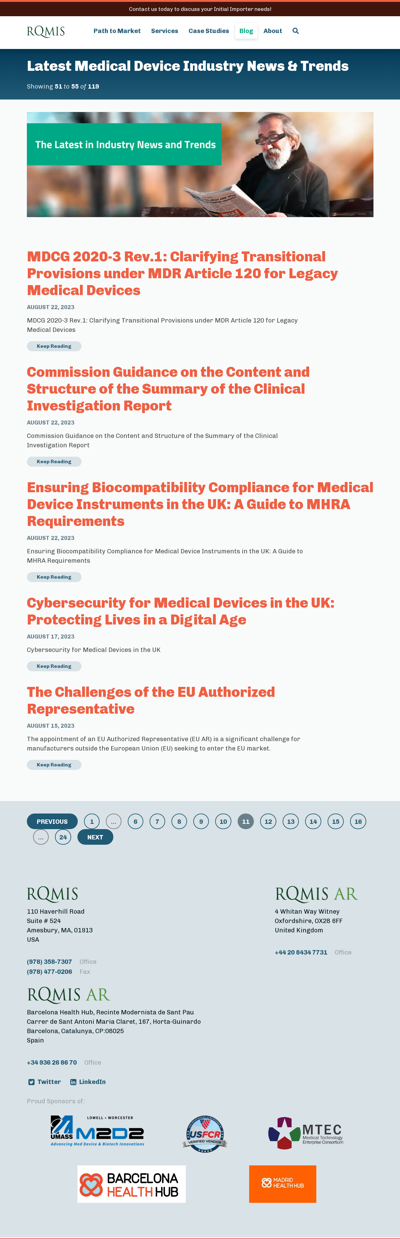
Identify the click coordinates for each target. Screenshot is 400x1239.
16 (358, 821)
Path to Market (117, 31)
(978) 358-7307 (61, 962)
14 (313, 821)
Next (95, 837)
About (273, 31)
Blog (246, 31)
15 (335, 821)
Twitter (49, 1082)
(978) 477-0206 (58, 972)
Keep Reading (54, 346)
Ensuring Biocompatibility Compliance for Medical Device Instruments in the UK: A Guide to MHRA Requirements (200, 504)
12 (268, 821)
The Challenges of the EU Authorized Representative (151, 700)
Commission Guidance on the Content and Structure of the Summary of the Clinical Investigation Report (168, 389)
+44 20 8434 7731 (313, 952)
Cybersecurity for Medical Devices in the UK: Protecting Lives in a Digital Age (181, 611)
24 (63, 837)
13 (290, 821)
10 (223, 821)
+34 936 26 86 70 (64, 1062)
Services (164, 31)
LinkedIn (92, 1082)
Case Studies (209, 31)
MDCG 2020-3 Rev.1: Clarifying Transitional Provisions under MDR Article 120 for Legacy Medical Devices (182, 273)
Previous (52, 821)
